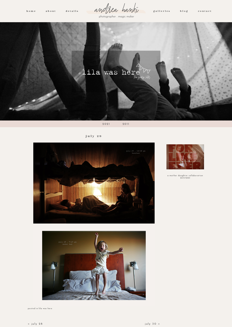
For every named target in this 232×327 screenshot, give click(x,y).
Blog (184, 11)
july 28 (37, 324)
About (51, 11)
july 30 (151, 324)
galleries (161, 11)
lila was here (45, 309)
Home (31, 11)
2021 (106, 124)
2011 (126, 124)
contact (205, 11)
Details (72, 11)
